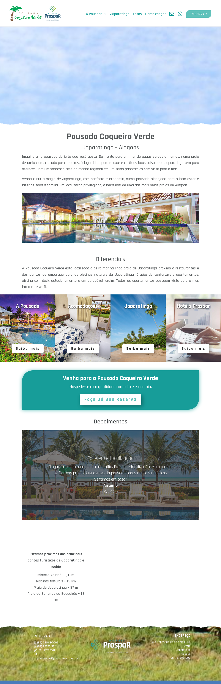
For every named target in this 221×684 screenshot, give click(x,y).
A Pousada (94, 15)
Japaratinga (119, 15)
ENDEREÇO (183, 635)
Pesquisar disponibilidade (45, 678)
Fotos (137, 15)
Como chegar (155, 15)
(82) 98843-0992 (47, 643)
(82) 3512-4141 (46, 650)
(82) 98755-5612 (47, 646)
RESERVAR (199, 14)
